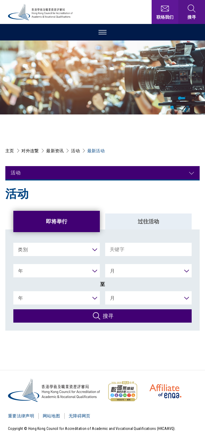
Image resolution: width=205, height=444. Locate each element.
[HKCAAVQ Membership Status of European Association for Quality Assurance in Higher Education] (165, 391)
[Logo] (54, 390)
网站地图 (51, 415)
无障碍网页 (79, 415)
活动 (75, 150)
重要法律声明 (21, 415)
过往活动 (148, 221)
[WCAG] (123, 391)
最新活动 (96, 150)
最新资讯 (55, 150)
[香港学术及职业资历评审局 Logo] (40, 12)
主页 (9, 150)
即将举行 (56, 221)
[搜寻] (102, 316)
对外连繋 (30, 150)
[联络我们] (165, 12)
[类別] (56, 249)
